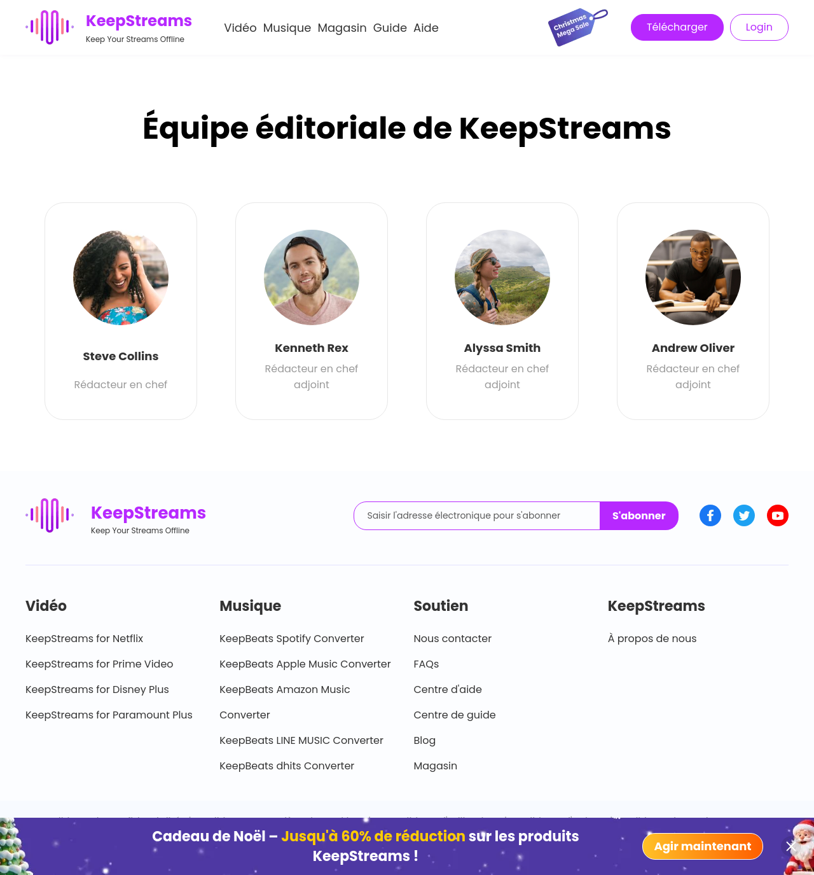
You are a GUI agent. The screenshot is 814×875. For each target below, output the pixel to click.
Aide (426, 28)
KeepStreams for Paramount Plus (109, 715)
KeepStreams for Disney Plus (97, 689)
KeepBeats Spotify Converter (291, 638)
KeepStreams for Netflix (84, 638)
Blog (425, 740)
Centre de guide (455, 715)
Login (759, 27)
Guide (390, 28)
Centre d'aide (448, 689)
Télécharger (677, 27)
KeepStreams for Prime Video (99, 664)
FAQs (426, 664)
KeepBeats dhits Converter (286, 766)
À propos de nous (652, 638)
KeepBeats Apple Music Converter (304, 664)
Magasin (341, 28)
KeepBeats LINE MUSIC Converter (301, 740)
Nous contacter (453, 638)
